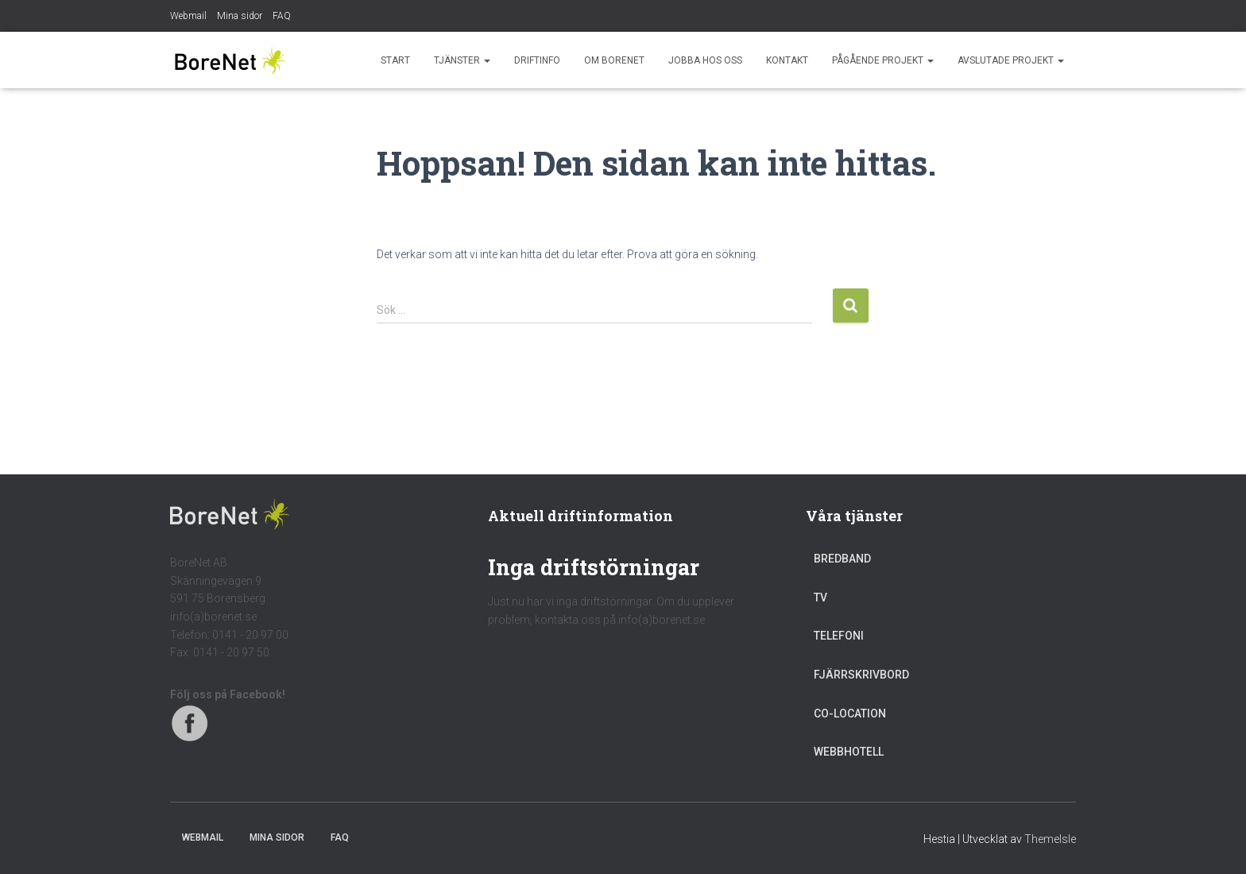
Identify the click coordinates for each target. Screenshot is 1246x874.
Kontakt (787, 60)
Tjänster (462, 60)
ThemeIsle (1050, 839)
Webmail (188, 15)
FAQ (282, 15)
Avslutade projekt (1011, 60)
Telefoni (839, 635)
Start (395, 60)
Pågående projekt (883, 60)
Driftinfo (537, 60)
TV (820, 597)
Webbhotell (849, 751)
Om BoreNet (614, 60)
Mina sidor (239, 15)
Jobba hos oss (705, 60)
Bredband (842, 558)
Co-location (850, 713)
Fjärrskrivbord (861, 674)
